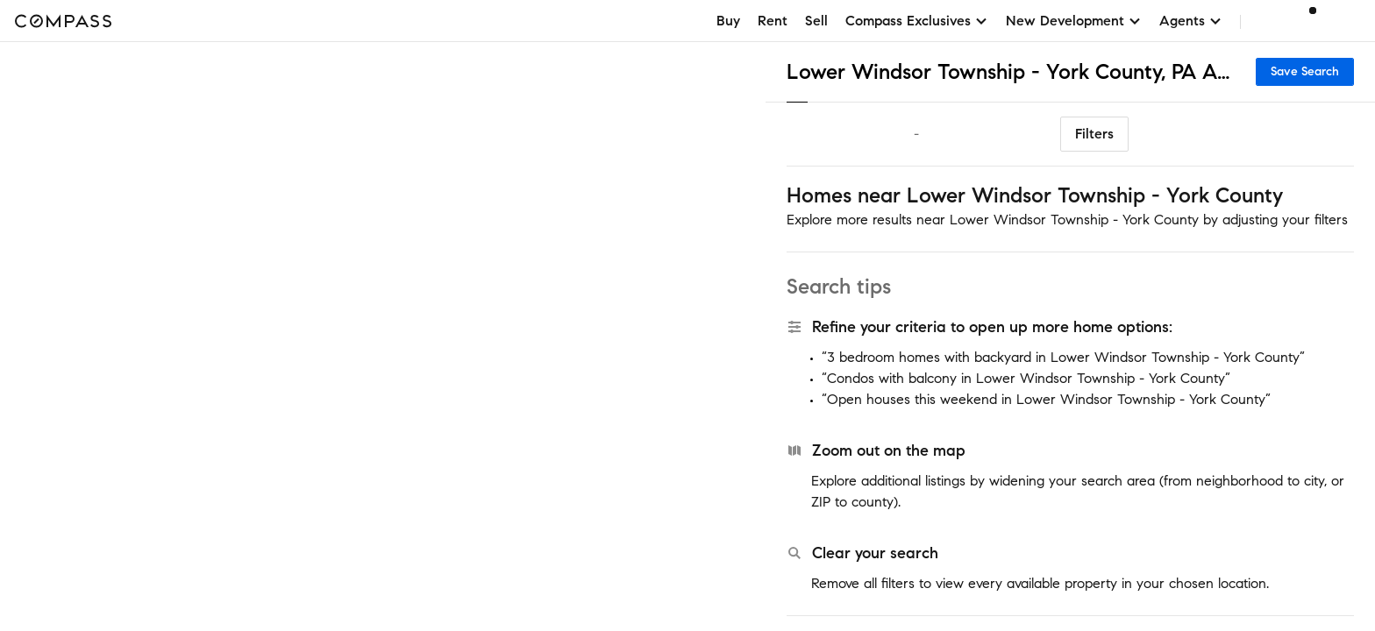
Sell (816, 20)
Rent (772, 20)
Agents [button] (1190, 20)
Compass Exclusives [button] (916, 20)
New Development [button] (1074, 20)
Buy (728, 20)
